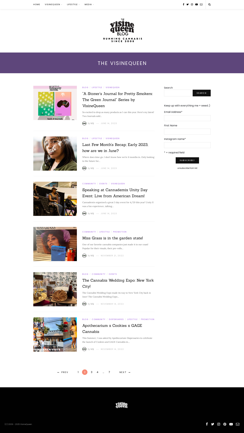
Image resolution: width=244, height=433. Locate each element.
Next (123, 372)
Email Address (173, 112)
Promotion (120, 231)
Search (168, 88)
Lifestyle (72, 4)
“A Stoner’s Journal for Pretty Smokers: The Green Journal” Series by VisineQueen (117, 99)
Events (103, 183)
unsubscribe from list (187, 168)
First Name (170, 125)
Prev (64, 372)
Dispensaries (116, 319)
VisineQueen (52, 4)
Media (88, 4)
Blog (85, 87)
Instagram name (175, 139)
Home (36, 4)
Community (89, 183)
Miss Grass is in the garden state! (112, 238)
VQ (92, 123)
